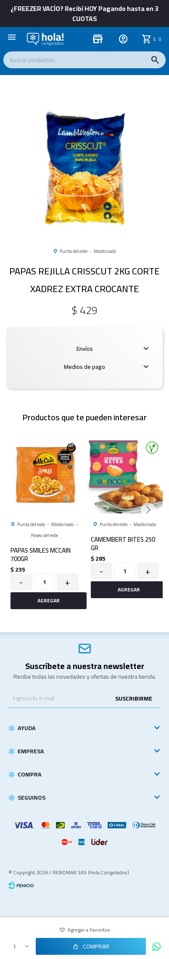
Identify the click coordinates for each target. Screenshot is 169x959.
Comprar (96, 946)
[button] (84, 231)
